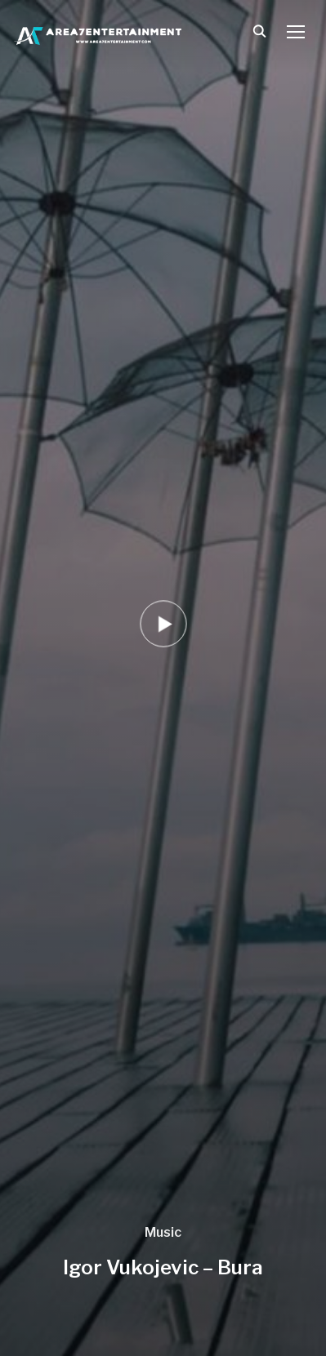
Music (163, 1232)
